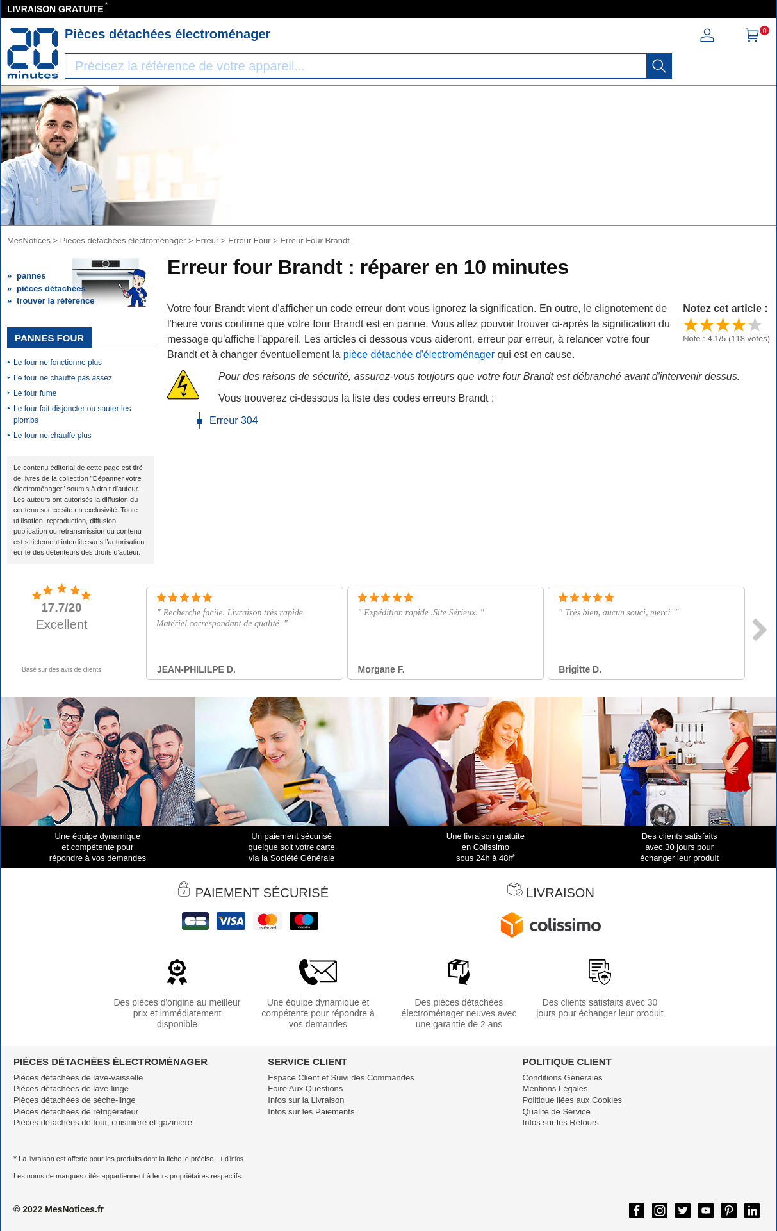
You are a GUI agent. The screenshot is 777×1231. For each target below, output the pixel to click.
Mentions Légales (555, 1088)
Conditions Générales (563, 1077)
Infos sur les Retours (561, 1122)
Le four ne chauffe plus (52, 435)
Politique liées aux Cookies (572, 1100)
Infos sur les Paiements (311, 1111)
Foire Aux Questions (305, 1088)
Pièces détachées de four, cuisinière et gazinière (102, 1122)
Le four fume (34, 393)
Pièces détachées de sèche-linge (74, 1100)
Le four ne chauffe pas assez (62, 377)
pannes (31, 276)
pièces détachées (51, 288)
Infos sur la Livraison (306, 1100)
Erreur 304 (233, 420)
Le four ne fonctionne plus (57, 362)
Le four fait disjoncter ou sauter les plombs (72, 414)
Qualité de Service (557, 1111)
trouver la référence (55, 301)
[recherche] (659, 66)
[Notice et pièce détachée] (32, 53)
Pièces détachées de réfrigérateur (75, 1111)
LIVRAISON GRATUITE (55, 9)
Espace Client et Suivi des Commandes (341, 1077)
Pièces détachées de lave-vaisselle (78, 1077)
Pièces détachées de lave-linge (71, 1088)
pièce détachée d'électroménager (418, 354)
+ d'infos (231, 1158)
